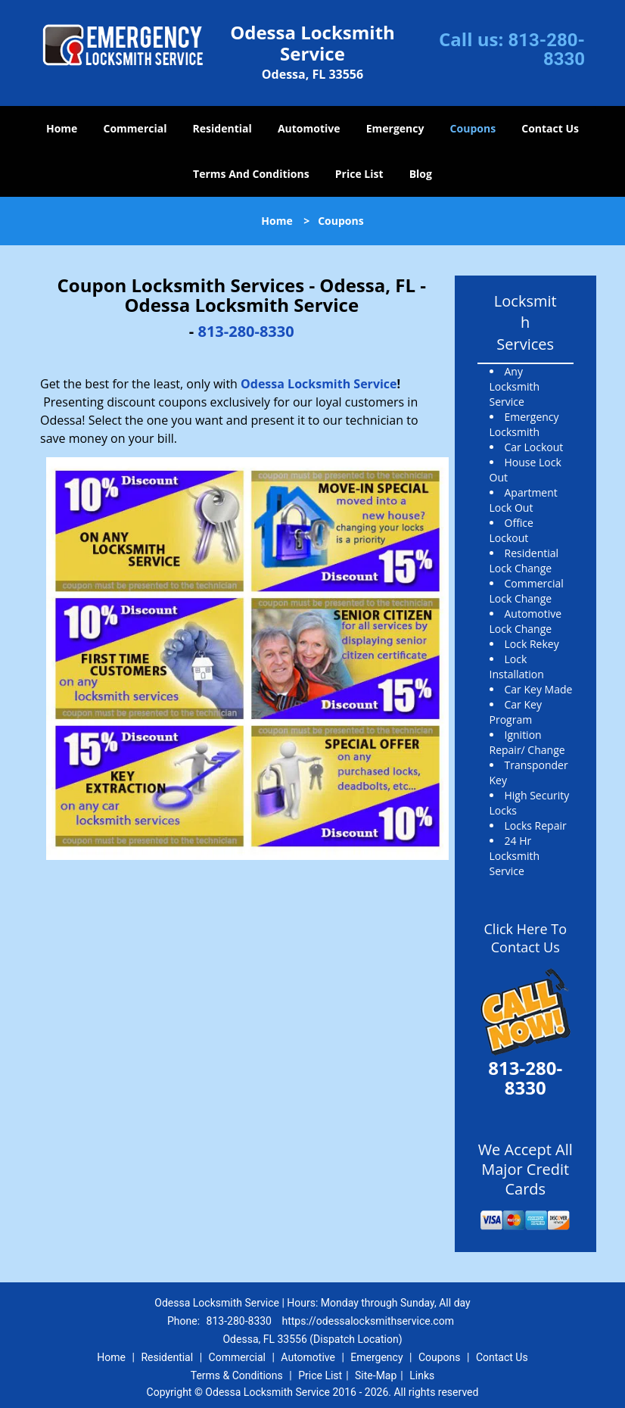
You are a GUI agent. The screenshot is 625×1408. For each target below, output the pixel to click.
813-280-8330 (546, 50)
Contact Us (550, 128)
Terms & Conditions (237, 1375)
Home (61, 128)
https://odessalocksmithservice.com (367, 1321)
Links (421, 1375)
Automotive (309, 128)
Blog (420, 174)
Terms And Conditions (251, 174)
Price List (359, 174)
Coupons (473, 128)
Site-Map (375, 1375)
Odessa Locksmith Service (319, 383)
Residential (222, 128)
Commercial (135, 128)
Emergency (395, 128)
